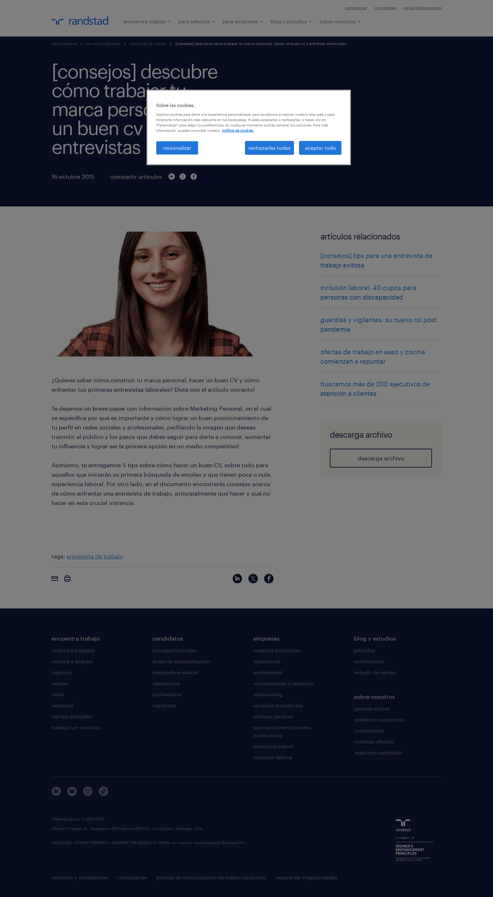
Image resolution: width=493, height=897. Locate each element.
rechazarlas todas (269, 148)
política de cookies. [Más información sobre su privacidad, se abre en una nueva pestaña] (238, 130)
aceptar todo (320, 148)
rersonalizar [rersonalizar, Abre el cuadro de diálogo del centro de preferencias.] (177, 148)
